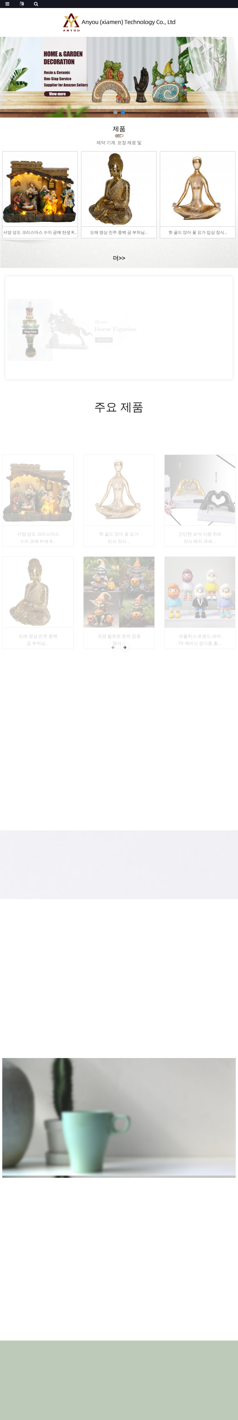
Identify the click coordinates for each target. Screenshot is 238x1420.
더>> (119, 258)
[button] (115, 112)
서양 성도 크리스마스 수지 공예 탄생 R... (40, 232)
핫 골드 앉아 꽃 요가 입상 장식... (197, 232)
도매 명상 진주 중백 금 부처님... (119, 232)
